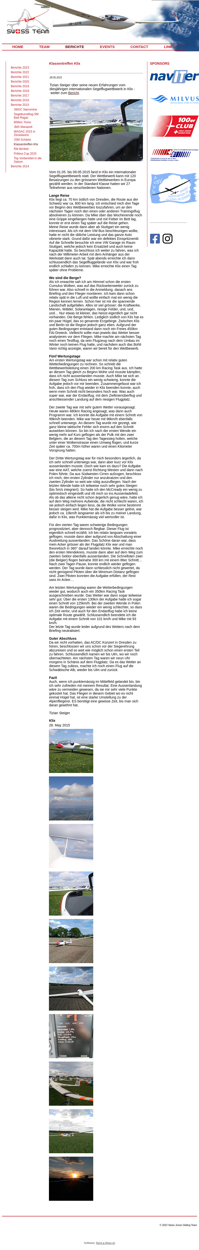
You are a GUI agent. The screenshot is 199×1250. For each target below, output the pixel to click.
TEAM (44, 47)
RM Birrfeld (21, 149)
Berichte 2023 (20, 67)
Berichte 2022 (20, 72)
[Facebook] (155, 240)
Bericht (73, 93)
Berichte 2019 (20, 86)
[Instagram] (167, 240)
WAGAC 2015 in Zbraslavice (24, 133)
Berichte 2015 (20, 105)
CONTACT (139, 47)
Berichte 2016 (20, 100)
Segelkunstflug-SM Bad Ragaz (26, 115)
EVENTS (107, 47)
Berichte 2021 (20, 77)
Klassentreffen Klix (26, 144)
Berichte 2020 (20, 81)
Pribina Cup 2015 (25, 153)
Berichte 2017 (20, 95)
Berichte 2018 (20, 91)
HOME (17, 47)
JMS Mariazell (23, 127)
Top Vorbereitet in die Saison (28, 160)
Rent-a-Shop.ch (105, 1242)
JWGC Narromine (25, 109)
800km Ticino (22, 122)
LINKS (169, 47)
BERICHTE (74, 47)
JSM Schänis (22, 139)
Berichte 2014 (20, 166)
